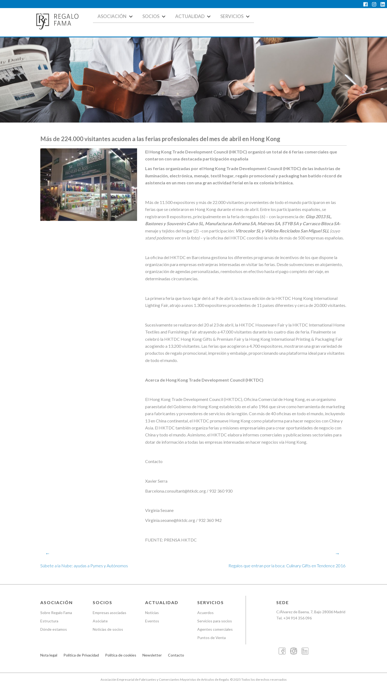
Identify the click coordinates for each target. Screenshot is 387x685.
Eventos (152, 621)
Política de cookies (120, 655)
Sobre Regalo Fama (56, 612)
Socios (154, 16)
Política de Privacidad (81, 655)
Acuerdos (205, 612)
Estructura (49, 621)
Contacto (176, 655)
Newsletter (152, 655)
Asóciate (100, 621)
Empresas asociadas (109, 612)
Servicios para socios (214, 621)
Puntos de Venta (211, 637)
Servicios (235, 16)
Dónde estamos (53, 629)
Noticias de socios (108, 629)
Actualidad (193, 16)
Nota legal (48, 655)
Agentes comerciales (215, 629)
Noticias (152, 612)
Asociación (116, 16)
